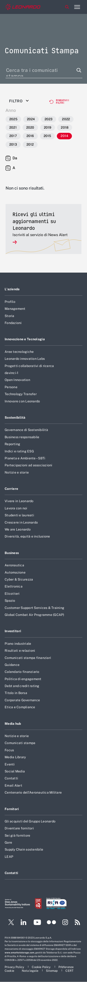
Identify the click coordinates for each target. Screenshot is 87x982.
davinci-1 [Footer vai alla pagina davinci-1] (11, 373)
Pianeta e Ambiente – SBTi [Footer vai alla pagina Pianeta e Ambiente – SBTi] (25, 458)
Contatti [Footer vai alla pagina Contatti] (11, 778)
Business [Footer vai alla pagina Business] (12, 553)
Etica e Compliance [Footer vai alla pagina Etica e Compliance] (20, 707)
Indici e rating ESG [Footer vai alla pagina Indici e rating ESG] (19, 451)
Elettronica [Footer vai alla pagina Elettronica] (14, 586)
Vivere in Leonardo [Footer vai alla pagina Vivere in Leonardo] (19, 501)
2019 (48, 127)
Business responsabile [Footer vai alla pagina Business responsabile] (22, 437)
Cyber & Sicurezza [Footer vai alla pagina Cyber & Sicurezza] (19, 579)
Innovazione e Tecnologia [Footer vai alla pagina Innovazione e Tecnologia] (25, 339)
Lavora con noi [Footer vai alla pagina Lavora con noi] (16, 508)
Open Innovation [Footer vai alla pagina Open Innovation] (17, 380)
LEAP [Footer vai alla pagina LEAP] (9, 856)
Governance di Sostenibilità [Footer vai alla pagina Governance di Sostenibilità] (26, 430)
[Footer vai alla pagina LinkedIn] (23, 922)
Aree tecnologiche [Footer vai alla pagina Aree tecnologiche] (19, 352)
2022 (66, 119)
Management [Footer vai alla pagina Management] (15, 309)
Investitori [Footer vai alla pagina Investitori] (13, 631)
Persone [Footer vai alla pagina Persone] (11, 387)
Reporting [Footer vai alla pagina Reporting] (12, 444)
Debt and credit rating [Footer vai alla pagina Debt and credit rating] (22, 686)
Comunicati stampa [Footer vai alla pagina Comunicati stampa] (20, 743)
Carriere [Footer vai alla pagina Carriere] (11, 489)
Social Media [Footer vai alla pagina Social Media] (15, 771)
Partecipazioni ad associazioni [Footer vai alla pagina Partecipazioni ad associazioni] (28, 465)
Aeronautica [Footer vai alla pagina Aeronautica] (14, 565)
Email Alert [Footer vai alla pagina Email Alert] (13, 785)
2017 (13, 136)
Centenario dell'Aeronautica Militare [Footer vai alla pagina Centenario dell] (33, 792)
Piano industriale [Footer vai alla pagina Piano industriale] (18, 643)
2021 (13, 127)
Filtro (16, 101)
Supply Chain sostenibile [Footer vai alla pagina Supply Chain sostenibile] (24, 849)
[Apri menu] (77, 7)
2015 (47, 136)
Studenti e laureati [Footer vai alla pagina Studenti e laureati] (19, 515)
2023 (49, 119)
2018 (64, 127)
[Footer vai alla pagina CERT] (69, 970)
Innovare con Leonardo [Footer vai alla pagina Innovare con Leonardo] (22, 401)
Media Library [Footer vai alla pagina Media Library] (15, 757)
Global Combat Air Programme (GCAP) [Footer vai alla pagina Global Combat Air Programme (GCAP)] (34, 615)
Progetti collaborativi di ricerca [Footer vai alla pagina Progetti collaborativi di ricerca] (29, 366)
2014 (64, 136)
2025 (13, 119)
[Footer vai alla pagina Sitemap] (52, 970)
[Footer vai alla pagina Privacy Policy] (15, 967)
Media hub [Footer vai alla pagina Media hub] (13, 723)
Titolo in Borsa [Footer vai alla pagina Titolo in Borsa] (16, 693)
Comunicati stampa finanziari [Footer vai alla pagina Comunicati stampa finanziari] (28, 658)
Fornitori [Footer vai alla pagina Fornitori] (12, 809)
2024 (31, 119)
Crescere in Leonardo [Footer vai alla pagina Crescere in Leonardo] (21, 522)
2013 (13, 144)
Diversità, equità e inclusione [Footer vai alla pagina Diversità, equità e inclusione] (27, 536)
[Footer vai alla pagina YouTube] (37, 922)
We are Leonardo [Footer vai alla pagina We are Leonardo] (18, 529)
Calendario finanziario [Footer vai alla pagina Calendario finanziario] (22, 672)
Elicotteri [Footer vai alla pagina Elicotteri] (12, 593)
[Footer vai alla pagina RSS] (77, 922)
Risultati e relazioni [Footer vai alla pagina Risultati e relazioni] (20, 650)
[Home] (23, 7)
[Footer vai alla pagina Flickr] (51, 922)
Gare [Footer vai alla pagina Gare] (8, 842)
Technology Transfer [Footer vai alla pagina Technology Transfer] (21, 394)
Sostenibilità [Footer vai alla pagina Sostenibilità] (15, 417)
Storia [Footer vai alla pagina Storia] (9, 316)
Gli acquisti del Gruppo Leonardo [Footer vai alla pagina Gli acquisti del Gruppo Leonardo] (30, 821)
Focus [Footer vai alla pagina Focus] (9, 750)
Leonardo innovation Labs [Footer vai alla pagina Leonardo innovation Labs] (25, 359)
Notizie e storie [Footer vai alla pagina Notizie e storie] (17, 472)
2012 (30, 144)
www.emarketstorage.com (19, 952)
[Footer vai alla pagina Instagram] (65, 922)
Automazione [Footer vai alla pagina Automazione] (15, 572)
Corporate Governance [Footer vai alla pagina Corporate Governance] (22, 700)
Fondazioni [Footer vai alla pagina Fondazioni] (13, 323)
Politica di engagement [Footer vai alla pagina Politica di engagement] (23, 679)
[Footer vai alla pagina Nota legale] (30, 970)
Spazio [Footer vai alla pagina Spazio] (10, 600)
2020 (30, 127)
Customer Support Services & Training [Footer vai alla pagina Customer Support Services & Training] (34, 608)
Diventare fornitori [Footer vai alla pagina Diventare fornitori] (19, 828)
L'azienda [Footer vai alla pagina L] (12, 289)
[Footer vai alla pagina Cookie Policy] (41, 967)
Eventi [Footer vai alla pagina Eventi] (10, 764)
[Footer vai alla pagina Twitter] (9, 922)
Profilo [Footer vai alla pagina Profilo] (10, 302)
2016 (30, 136)
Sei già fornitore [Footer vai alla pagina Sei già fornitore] (17, 835)
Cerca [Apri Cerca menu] (67, 7)
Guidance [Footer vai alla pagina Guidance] (12, 665)
